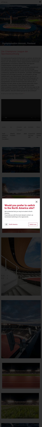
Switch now (33, 224)
